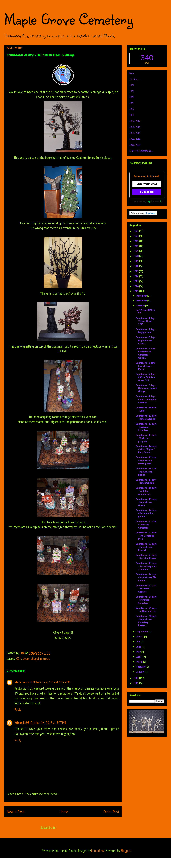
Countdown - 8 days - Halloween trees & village (146, 388)
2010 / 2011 (134, 138)
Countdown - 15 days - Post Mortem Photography (146, 460)
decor (26, 658)
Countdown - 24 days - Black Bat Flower (146, 556)
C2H (18, 658)
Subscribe (147, 191)
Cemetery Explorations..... (141, 150)
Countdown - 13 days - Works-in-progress (146, 438)
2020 (131, 102)
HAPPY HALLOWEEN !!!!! (145, 311)
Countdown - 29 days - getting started (146, 609)
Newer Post (15, 811)
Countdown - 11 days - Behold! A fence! (146, 417)
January (140, 671)
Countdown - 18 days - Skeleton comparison (146, 491)
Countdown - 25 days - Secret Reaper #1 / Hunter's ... (146, 566)
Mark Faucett (23, 682)
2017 (136, 271)
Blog (131, 72)
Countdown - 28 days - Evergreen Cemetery (146, 599)
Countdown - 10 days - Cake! (146, 409)
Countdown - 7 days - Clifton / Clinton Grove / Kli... (146, 377)
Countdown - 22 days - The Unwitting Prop (146, 535)
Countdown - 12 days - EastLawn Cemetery (146, 426)
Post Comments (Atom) (71, 827)
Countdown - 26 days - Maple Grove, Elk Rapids (146, 577)
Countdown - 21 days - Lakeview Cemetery (146, 524)
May (138, 651)
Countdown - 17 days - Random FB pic (146, 481)
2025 (136, 230)
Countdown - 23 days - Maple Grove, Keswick (146, 547)
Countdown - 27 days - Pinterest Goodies (146, 588)
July (138, 641)
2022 (131, 91)
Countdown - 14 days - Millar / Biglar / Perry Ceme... (146, 449)
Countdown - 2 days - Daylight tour (146, 331)
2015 (136, 281)
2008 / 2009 (134, 144)
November (141, 300)
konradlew (97, 850)
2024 (136, 235)
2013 (136, 291)
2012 (136, 678)
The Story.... (134, 79)
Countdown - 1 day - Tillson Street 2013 (145, 321)
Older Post (111, 811)
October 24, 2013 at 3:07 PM (48, 722)
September (142, 631)
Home (63, 811)
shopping (36, 658)
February (141, 666)
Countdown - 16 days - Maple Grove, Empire (146, 471)
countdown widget (146, 58)
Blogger (125, 850)
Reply (18, 709)
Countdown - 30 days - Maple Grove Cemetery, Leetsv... (146, 620)
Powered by (147, 201)
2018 (131, 114)
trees (46, 658)
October (140, 305)
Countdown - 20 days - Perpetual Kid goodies (146, 513)
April (139, 656)
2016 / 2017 (134, 120)
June (139, 646)
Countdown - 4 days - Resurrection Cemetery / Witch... (146, 353)
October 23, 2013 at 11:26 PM (51, 682)
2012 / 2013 (134, 132)
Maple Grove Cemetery (68, 19)
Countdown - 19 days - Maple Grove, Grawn (146, 502)
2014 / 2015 (134, 126)
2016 (136, 276)
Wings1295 (22, 722)
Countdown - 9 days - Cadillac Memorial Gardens (146, 399)
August (140, 636)
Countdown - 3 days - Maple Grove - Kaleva (146, 340)
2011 (136, 683)
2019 (131, 108)
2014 (136, 286)
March (139, 661)
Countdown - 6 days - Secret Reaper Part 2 (146, 366)
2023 (131, 85)
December (141, 295)
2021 (131, 96)
